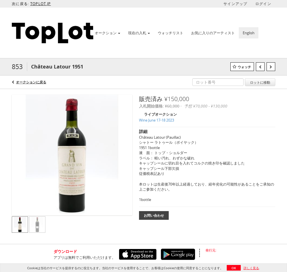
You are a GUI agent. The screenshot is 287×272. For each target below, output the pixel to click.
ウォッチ (244, 67)
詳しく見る (251, 268)
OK (234, 268)
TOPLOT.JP (40, 3)
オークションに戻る (31, 82)
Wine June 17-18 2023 (156, 120)
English (248, 32)
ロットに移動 (260, 82)
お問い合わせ (154, 215)
